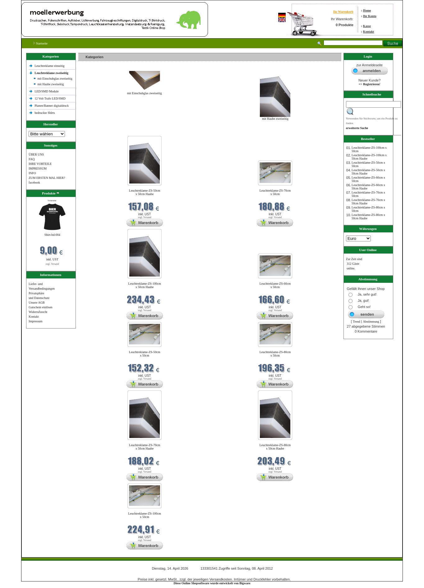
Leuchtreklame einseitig (50, 66)
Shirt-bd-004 (52, 234)
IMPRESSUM (38, 168)
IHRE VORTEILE (40, 164)
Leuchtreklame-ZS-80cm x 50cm (275, 353)
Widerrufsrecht (38, 312)
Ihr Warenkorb (343, 11)
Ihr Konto (369, 16)
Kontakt (368, 31)
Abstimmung (371, 321)
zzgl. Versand (52, 264)
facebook (34, 182)
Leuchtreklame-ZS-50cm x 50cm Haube (144, 192)
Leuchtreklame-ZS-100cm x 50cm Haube (144, 285)
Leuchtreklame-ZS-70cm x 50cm (275, 192)
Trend (356, 321)
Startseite (41, 43)
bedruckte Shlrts (45, 112)
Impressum (35, 321)
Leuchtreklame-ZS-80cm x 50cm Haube (275, 446)
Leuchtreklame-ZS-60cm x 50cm (275, 285)
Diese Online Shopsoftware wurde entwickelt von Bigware (212, 583)
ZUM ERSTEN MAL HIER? (47, 178)
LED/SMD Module (47, 91)
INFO (32, 173)
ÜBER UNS (36, 154)
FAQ (32, 159)
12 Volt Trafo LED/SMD (50, 98)
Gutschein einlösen (40, 307)
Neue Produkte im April (95, 132)
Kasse (367, 26)
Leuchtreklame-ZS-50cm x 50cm (144, 353)
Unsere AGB (36, 302)
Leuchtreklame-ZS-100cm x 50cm (144, 515)
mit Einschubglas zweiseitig (54, 78)
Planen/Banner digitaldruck (52, 105)
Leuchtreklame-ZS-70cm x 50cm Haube (144, 446)
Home (367, 10)
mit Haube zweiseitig (50, 84)
